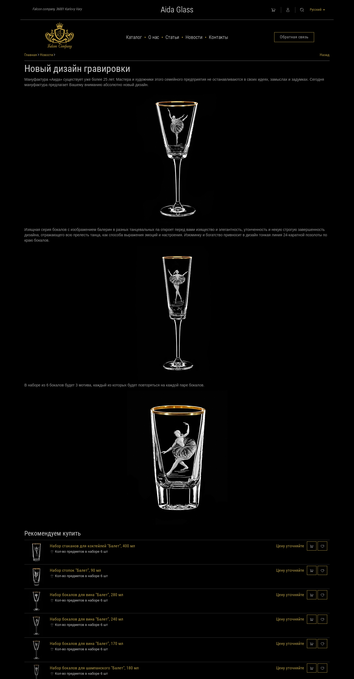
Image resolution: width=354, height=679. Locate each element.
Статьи (172, 37)
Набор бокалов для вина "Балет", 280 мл (86, 594)
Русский (317, 10)
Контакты (218, 37)
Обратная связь (294, 36)
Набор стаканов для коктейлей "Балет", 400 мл (92, 545)
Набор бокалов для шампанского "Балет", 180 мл (94, 667)
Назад (325, 55)
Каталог (134, 37)
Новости (194, 37)
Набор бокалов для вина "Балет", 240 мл (86, 619)
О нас (153, 37)
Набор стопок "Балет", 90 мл (75, 570)
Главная (30, 55)
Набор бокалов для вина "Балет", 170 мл (86, 643)
